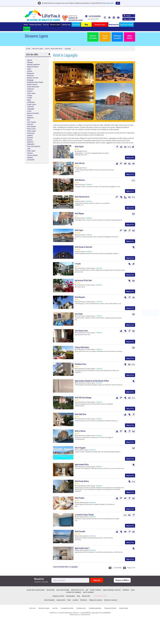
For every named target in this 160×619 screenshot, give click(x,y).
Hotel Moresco (80, 180)
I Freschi (78, 263)
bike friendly (51, 590)
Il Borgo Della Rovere (82, 347)
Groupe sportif (105, 36)
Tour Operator (76, 24)
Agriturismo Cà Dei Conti (83, 280)
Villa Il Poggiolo (80, 447)
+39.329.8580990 (93, 16)
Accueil (26, 24)
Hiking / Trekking (95, 590)
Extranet (27, 29)
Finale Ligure (31, 104)
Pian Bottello (31, 126)
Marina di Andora (33, 113)
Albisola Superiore (33, 64)
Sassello (30, 138)
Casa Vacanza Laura (81, 330)
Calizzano (30, 89)
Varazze (30, 153)
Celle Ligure (31, 93)
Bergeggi (30, 80)
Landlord (75, 600)
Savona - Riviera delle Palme (53, 48)
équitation (126, 590)
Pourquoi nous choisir (35, 24)
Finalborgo (30, 102)
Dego (29, 100)
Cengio (29, 95)
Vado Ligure (31, 151)
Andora (29, 71)
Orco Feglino (31, 122)
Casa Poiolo (79, 313)
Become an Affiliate (122, 580)
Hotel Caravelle (80, 531)
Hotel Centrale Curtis (82, 196)
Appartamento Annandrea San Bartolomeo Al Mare (92, 380)
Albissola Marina (33, 67)
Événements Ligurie (100, 596)
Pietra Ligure (31, 131)
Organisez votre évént (93, 36)
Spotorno (30, 142)
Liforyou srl (77, 614)
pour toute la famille (62, 590)
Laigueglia (67, 48)
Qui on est (46, 24)
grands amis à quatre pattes (36, 590)
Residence (83, 600)
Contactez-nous (66, 24)
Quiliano (30, 135)
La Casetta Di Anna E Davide (84, 514)
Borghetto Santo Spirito (35, 82)
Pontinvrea (31, 133)
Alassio (29, 60)
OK (118, 3)
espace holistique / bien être (112, 590)
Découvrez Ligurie (55, 24)
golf (87, 590)
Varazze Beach (32, 155)
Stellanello (30, 144)
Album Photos (129, 37)
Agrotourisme (61, 600)
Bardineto (30, 75)
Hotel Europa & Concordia (83, 247)
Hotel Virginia (79, 498)
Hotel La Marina (80, 431)
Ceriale (29, 98)
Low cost (55, 608)
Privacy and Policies (110, 608)
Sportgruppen (70, 596)
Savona (29, 140)
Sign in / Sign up (129, 19)
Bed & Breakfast (49, 600)
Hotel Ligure (79, 230)
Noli (28, 120)
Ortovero (30, 124)
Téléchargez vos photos (117, 36)
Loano (29, 111)
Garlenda (30, 106)
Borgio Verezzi (32, 84)
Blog (78, 596)
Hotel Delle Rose (80, 414)
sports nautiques (88, 592)
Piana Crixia (31, 129)
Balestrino (30, 73)
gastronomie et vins (77, 590)
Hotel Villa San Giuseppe (83, 397)
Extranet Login (123, 608)
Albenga (30, 62)
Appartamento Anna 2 (82, 548)
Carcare (30, 91)
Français (129, 16)
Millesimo (30, 118)
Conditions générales (95, 608)
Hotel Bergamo (80, 297)
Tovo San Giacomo (33, 146)
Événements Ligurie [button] (100, 24)
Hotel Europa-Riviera (82, 481)
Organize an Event (58, 596)
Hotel (69, 600)
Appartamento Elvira (82, 464)
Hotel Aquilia (79, 146)
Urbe (28, 148)
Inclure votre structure (126, 24)
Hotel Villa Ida (79, 163)
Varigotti (30, 157)
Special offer (86, 596)
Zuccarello (30, 160)
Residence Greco (80, 364)
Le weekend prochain (67, 608)
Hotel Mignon (79, 213)
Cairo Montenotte (33, 87)
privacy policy (110, 3)
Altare (29, 69)
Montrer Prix (130, 157)
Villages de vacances (95, 600)
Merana (29, 115)
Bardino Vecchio (32, 78)
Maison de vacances (110, 600)
